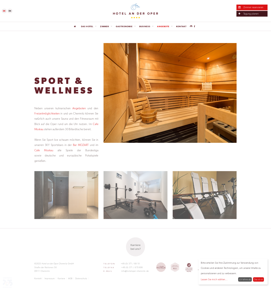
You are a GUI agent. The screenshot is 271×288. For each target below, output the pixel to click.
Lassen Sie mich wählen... (214, 279)
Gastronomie (124, 26)
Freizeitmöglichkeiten (47, 113)
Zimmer (104, 26)
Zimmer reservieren (250, 7)
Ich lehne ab (245, 279)
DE (4, 11)
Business (145, 26)
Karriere (61, 278)
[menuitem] (75, 26)
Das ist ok (258, 279)
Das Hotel (87, 26)
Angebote (163, 26)
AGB (70, 278)
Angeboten (79, 108)
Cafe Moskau (43, 150)
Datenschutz (81, 278)
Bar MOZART (81, 145)
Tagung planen (248, 13)
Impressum (50, 278)
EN (10, 11)
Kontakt (181, 26)
